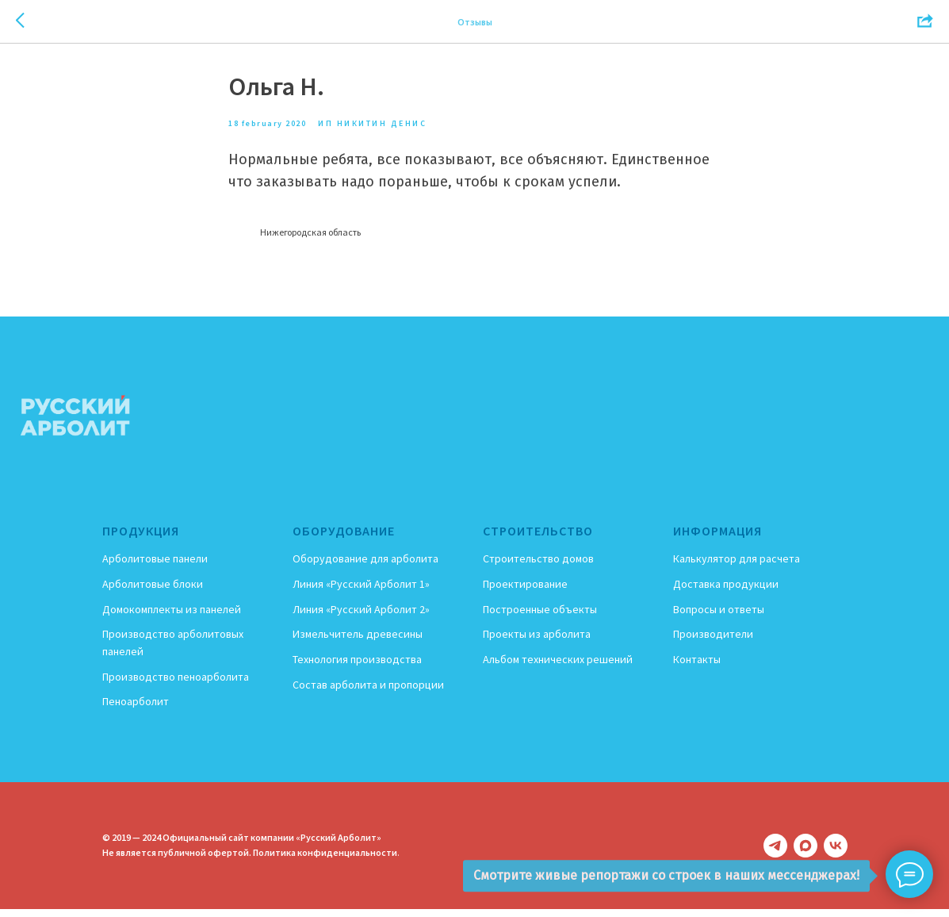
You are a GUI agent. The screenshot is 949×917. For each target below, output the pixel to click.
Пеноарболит (135, 709)
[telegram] (775, 853)
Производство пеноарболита (175, 684)
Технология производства (357, 666)
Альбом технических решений (558, 666)
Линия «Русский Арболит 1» (361, 591)
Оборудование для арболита (365, 566)
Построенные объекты (540, 616)
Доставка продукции (726, 591)
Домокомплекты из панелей (171, 616)
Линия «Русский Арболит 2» (361, 616)
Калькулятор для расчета (736, 566)
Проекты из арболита (537, 642)
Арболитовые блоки (152, 591)
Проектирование (525, 591)
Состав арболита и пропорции (368, 692)
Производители (713, 642)
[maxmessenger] (805, 853)
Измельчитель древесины (358, 642)
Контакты (697, 666)
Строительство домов (538, 566)
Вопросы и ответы (718, 616)
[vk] (836, 853)
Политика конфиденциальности (325, 860)
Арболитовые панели (155, 566)
